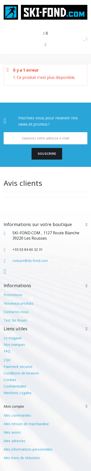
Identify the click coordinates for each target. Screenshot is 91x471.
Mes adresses (14, 441)
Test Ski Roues (15, 320)
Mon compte (14, 406)
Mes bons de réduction (22, 457)
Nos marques (14, 344)
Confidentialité (15, 386)
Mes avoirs (12, 432)
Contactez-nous (16, 311)
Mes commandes (17, 415)
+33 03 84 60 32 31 (27, 249)
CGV (7, 360)
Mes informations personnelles (28, 449)
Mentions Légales (18, 392)
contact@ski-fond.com (30, 260)
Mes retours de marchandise (26, 424)
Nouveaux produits (18, 303)
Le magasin (13, 338)
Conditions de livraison (21, 373)
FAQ (7, 351)
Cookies (10, 379)
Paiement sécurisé (18, 366)
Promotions (13, 294)
